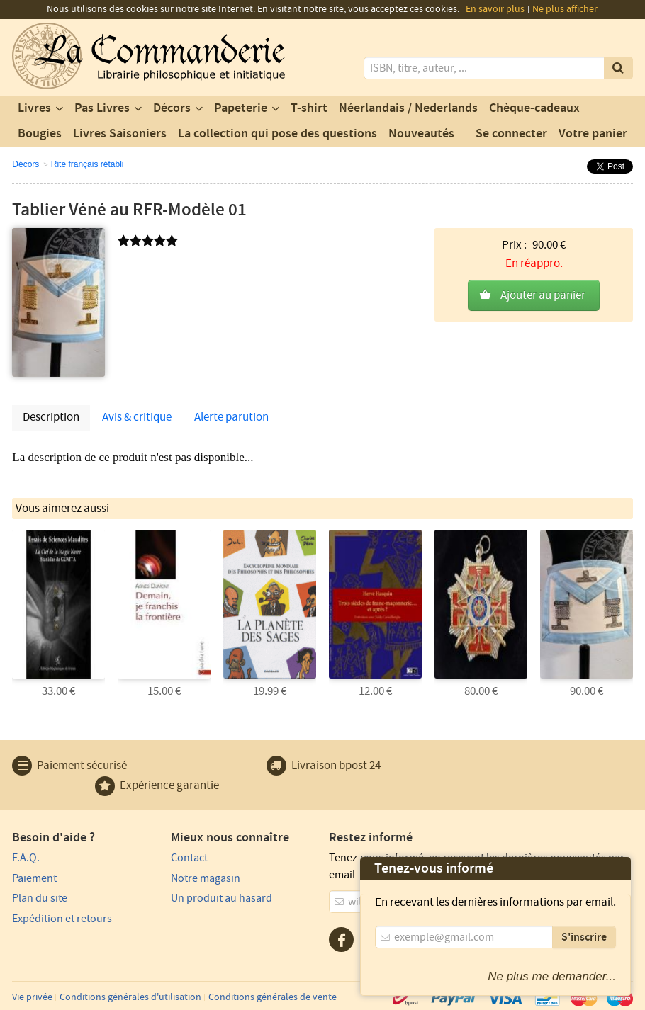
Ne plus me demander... (552, 976)
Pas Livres (102, 108)
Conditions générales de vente (272, 997)
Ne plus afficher (565, 9)
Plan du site (39, 898)
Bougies (40, 133)
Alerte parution (231, 417)
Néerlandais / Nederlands (408, 108)
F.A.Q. (26, 858)
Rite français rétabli (87, 164)
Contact (189, 858)
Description (51, 417)
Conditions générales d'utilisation (130, 997)
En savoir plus (495, 9)
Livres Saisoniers (120, 133)
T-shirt (309, 108)
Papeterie (240, 108)
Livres (34, 108)
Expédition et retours (62, 919)
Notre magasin (205, 878)
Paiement (34, 878)
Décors (172, 108)
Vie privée (32, 997)
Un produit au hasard (221, 898)
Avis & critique (137, 417)
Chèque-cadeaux (534, 108)
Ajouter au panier (542, 295)
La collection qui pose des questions (277, 133)
